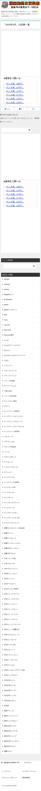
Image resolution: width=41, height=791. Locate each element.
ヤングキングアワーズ (11, 502)
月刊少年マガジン (10, 700)
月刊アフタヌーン (10, 584)
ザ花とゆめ (8, 391)
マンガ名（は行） (15, 102)
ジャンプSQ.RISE (10, 396)
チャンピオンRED (10, 401)
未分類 (6, 705)
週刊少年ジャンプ (10, 736)
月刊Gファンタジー (11, 573)
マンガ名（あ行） (15, 83)
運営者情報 (26, 777)
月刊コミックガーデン (11, 599)
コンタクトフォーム (29, 771)
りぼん (6, 360)
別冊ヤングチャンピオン (12, 543)
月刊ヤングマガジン (11, 675)
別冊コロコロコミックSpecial (14, 528)
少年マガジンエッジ (11, 568)
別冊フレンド (8, 533)
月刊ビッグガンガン (11, 660)
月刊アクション (9, 579)
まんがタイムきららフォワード (15, 355)
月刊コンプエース (10, 640)
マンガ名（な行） (15, 98)
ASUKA (6, 279)
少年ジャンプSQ (10, 558)
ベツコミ (7, 452)
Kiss (5, 315)
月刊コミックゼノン (11, 609)
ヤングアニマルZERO (11, 482)
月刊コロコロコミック (11, 634)
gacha (6, 304)
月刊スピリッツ (9, 650)
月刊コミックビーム (11, 619)
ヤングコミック (9, 508)
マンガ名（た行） (15, 95)
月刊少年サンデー (10, 690)
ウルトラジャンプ (10, 370)
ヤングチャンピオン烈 (11, 518)
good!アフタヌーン (10, 310)
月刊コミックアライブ (11, 594)
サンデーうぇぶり (10, 386)
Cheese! (7, 284)
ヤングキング (8, 497)
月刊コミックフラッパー (12, 624)
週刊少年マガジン (10, 746)
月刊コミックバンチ (11, 614)
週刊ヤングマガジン (11, 721)
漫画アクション (9, 711)
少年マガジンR (9, 563)
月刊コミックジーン (11, 604)
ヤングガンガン (9, 492)
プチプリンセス (9, 441)
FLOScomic (8, 299)
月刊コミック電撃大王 (11, 629)
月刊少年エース (9, 680)
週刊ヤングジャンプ (11, 716)
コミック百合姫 (9, 381)
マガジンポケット (10, 457)
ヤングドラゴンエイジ (11, 523)
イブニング (8, 365)
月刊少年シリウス (10, 695)
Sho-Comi (7, 330)
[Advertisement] (20, 53)
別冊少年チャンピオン (11, 548)
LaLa (6, 320)
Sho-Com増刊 (9, 335)
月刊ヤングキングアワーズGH (14, 670)
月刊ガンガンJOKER (11, 589)
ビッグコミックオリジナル (13, 416)
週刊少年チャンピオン (11, 741)
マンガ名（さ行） (15, 91)
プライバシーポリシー (9, 777)
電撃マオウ (8, 751)
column (6, 289)
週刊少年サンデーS (10, 731)
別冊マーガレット (10, 538)
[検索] (16, 130)
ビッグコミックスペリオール (14, 426)
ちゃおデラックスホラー (12, 345)
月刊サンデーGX (10, 645)
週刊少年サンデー (10, 726)
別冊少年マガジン (10, 553)
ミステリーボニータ (11, 467)
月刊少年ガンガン (10, 685)
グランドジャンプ (10, 376)
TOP (11, 762)
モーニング (8, 472)
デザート (7, 406)
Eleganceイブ (9, 294)
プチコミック (8, 436)
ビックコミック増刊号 (11, 411)
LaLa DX (7, 325)
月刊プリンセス (9, 665)
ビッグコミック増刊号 (11, 431)
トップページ (6, 771)
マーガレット (8, 462)
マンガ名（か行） (15, 87)
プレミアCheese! (10, 447)
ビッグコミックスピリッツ (13, 421)
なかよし (7, 350)
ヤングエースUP (9, 487)
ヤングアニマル (9, 477)
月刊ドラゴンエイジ (11, 655)
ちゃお (6, 340)
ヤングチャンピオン (11, 513)
